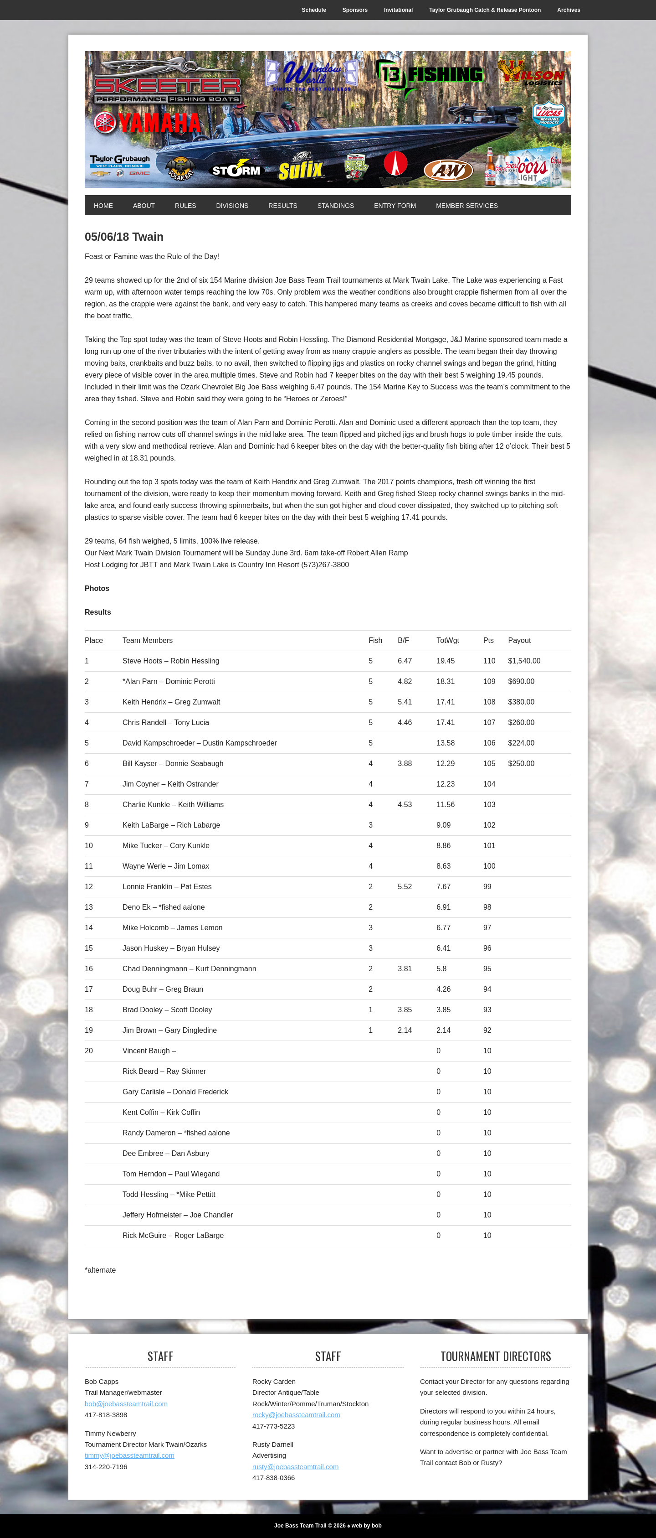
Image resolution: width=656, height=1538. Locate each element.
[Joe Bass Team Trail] (328, 119)
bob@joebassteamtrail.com (126, 1404)
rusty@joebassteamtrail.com (295, 1467)
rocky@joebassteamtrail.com (296, 1415)
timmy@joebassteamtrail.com (129, 1455)
